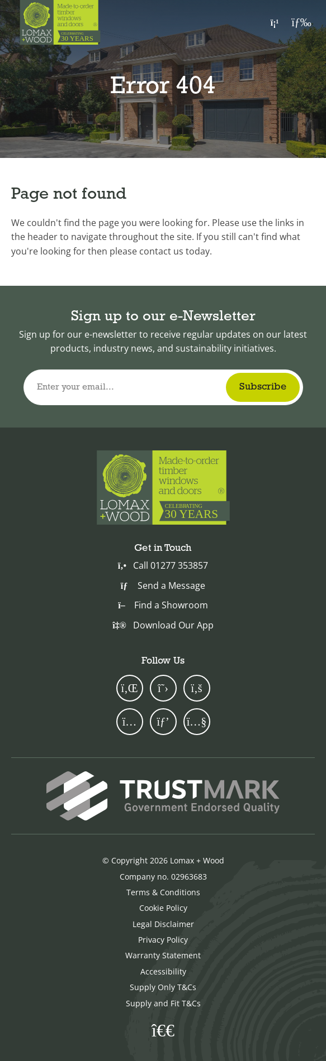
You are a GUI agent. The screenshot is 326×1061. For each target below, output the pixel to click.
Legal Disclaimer (163, 924)
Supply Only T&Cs (163, 987)
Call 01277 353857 (163, 565)
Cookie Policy (163, 907)
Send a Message (163, 585)
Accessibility (163, 971)
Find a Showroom (162, 605)
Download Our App (162, 625)
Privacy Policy (163, 939)
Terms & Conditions (163, 892)
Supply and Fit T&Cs (163, 1003)
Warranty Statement (163, 955)
